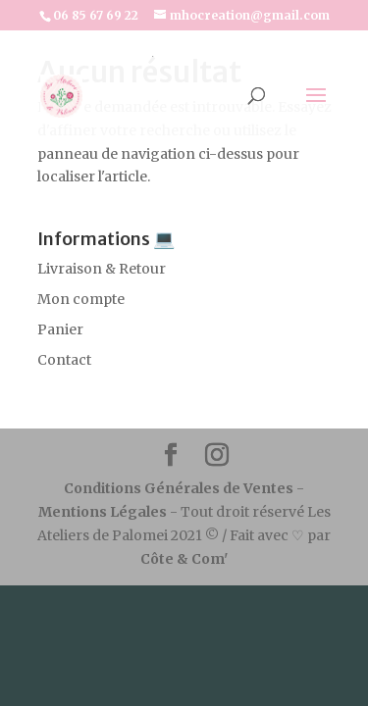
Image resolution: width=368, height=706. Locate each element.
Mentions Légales (102, 512)
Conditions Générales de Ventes (180, 488)
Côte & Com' (184, 559)
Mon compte (81, 299)
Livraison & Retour (101, 268)
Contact (64, 360)
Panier (60, 329)
